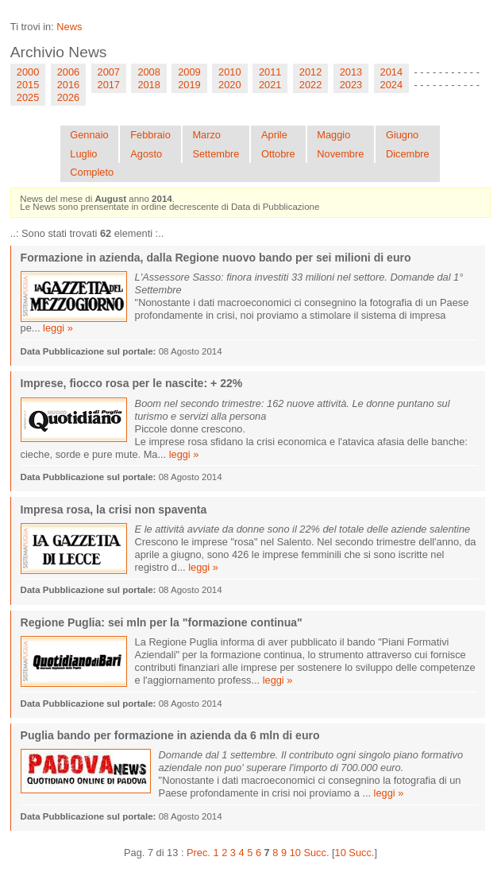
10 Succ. (355, 853)
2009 (189, 72)
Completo (92, 172)
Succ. (316, 853)
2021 (270, 85)
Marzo (206, 135)
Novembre (340, 154)
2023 (351, 85)
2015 (28, 85)
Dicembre (408, 154)
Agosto (146, 154)
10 (295, 853)
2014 (391, 72)
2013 (351, 72)
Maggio (333, 135)
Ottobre (278, 154)
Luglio (83, 154)
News (69, 27)
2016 (68, 85)
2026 (68, 97)
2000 (28, 72)
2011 (270, 72)
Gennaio (89, 135)
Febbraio (150, 135)
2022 (310, 85)
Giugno (402, 135)
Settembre (215, 154)
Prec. (198, 853)
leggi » (58, 328)
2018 (148, 85)
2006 (68, 72)
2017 (109, 85)
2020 (229, 85)
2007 (109, 72)
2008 (148, 72)
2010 (229, 72)
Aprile (274, 135)
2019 (189, 85)
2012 (310, 72)
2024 (391, 85)
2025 (28, 97)
